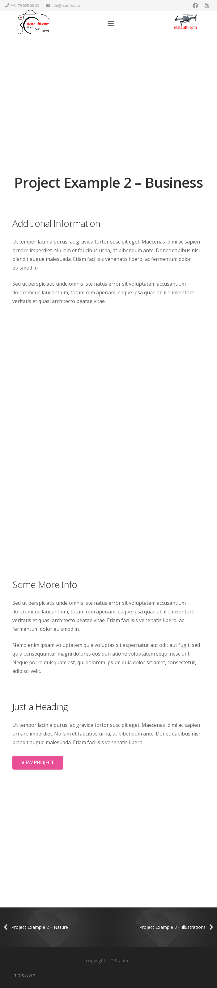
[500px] (206, 5)
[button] (111, 23)
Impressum (23, 975)
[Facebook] (195, 5)
